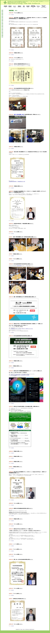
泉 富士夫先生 (19, 265)
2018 (2, 20)
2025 (2, 10)
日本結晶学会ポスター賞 (21, 181)
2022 (2, 14)
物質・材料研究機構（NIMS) (19, 114)
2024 (2, 11)
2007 (2, 36)
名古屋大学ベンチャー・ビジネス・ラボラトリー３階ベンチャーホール (22, 328)
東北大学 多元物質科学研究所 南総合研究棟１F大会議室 (20, 374)
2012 (2, 29)
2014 (2, 26)
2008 (2, 35)
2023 (2, 13)
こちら (13, 14)
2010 (2, 32)
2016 (2, 23)
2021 (2, 16)
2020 (2, 17)
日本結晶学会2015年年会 (13, 181)
